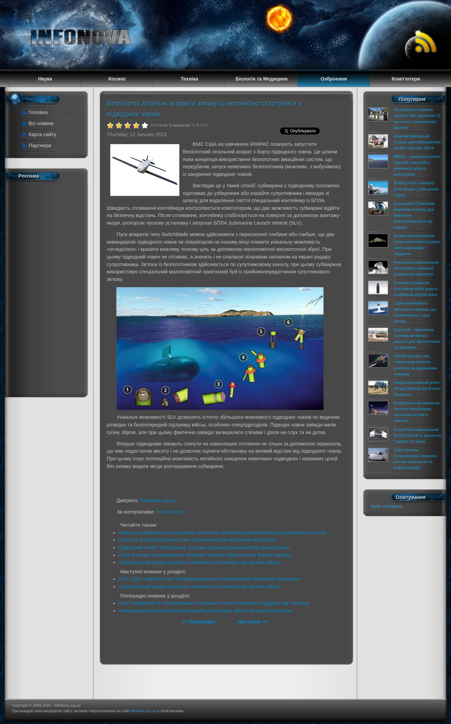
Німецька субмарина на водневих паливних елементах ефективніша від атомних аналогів (222, 532)
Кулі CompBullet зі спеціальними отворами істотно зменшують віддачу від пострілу (214, 603)
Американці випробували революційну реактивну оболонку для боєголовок (205, 610)
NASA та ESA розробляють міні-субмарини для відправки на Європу (197, 540)
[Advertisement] (49, 287)
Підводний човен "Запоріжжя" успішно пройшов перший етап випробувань (204, 547)
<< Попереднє (199, 621)
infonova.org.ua (143, 711)
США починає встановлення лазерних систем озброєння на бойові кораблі (205, 555)
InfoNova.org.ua (157, 500)
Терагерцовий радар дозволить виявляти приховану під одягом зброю (199, 562)
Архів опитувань (386, 506)
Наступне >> (253, 621)
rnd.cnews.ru (170, 512)
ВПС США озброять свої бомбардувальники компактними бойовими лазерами (209, 579)
